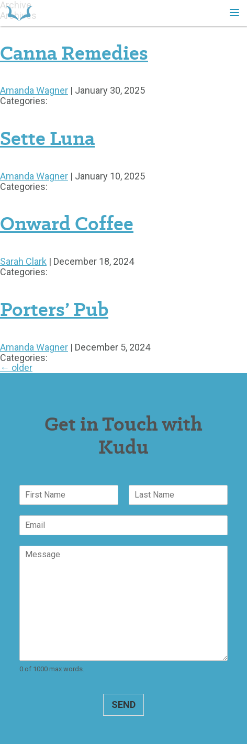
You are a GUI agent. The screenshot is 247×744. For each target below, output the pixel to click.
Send (123, 704)
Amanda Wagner (34, 90)
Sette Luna (47, 138)
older (16, 367)
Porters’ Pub (54, 309)
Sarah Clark (23, 261)
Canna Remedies (74, 52)
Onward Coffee (66, 223)
